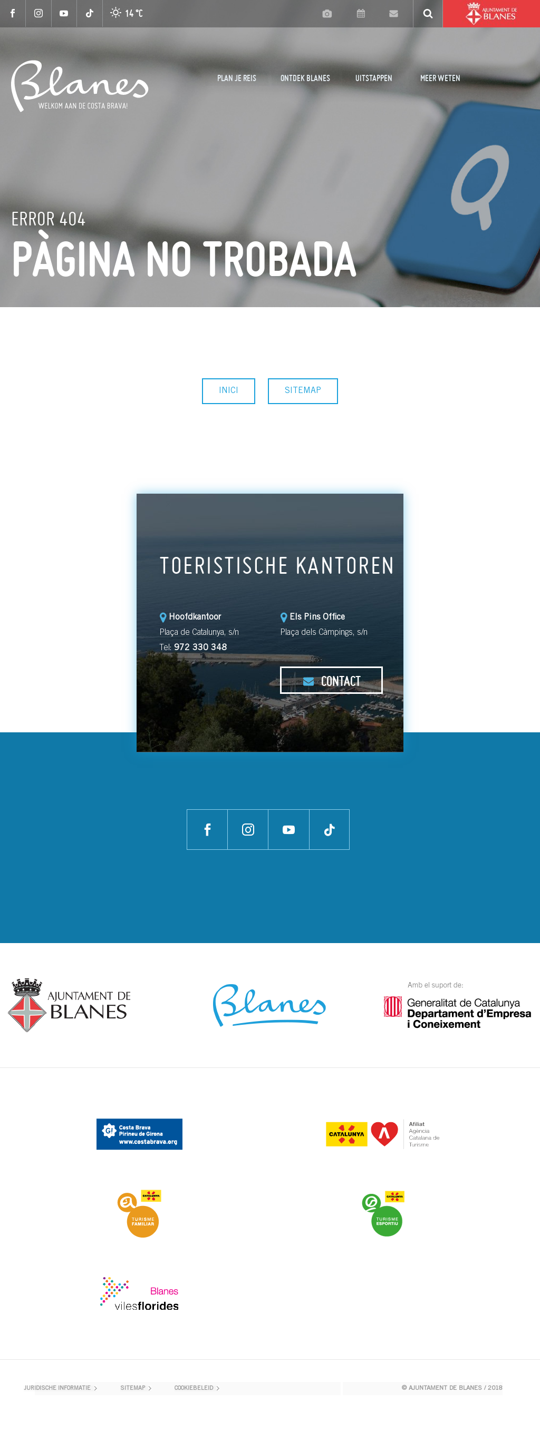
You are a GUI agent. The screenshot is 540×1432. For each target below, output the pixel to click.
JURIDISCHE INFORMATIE (57, 1388)
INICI (228, 391)
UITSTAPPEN (373, 78)
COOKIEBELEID (194, 1388)
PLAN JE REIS (236, 78)
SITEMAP (303, 391)
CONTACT (332, 681)
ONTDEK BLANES (305, 78)
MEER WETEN (440, 78)
